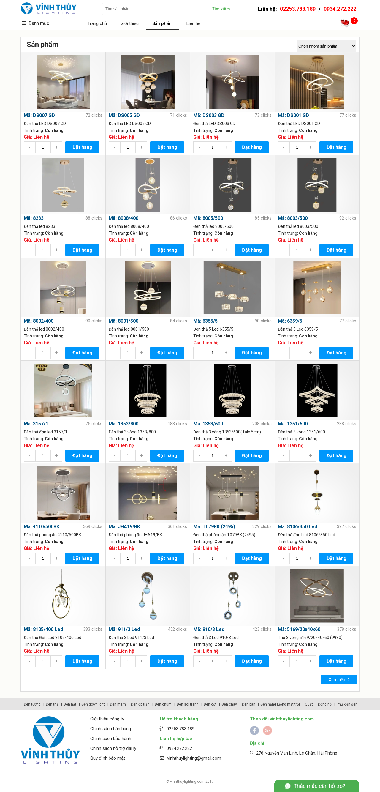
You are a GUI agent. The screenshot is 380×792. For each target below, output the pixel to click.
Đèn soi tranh (188, 704)
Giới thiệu (130, 23)
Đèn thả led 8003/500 (298, 226)
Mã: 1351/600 (293, 424)
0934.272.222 (340, 9)
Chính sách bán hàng (110, 728)
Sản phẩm (162, 23)
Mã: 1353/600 (208, 424)
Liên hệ (193, 23)
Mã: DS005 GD (124, 115)
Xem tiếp (339, 679)
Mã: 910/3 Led (208, 629)
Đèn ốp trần (140, 704)
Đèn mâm (118, 704)
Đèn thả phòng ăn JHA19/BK (135, 534)
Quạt (309, 704)
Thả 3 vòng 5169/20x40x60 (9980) (310, 637)
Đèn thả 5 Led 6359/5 (298, 329)
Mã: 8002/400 (38, 321)
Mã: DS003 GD (208, 115)
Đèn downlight (93, 704)
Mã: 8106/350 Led (297, 526)
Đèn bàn (248, 704)
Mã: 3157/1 (36, 424)
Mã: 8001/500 (123, 321)
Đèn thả (52, 704)
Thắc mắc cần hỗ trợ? (319, 786)
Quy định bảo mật (107, 758)
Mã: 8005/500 (208, 218)
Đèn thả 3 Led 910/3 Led (216, 637)
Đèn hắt (70, 704)
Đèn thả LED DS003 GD (214, 123)
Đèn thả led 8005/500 (213, 226)
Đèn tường (32, 704)
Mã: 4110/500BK (41, 526)
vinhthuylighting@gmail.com (194, 758)
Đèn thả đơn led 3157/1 (45, 432)
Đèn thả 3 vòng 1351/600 (301, 432)
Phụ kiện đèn (347, 704)
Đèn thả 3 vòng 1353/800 (132, 432)
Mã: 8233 (34, 218)
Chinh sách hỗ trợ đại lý (113, 748)
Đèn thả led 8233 (39, 226)
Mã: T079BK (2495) (214, 526)
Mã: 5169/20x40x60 (299, 629)
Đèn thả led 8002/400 (44, 329)
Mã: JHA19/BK (124, 526)
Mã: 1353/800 (123, 424)
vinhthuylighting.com (187, 782)
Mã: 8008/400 (123, 218)
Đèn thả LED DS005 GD (130, 123)
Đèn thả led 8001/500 (129, 329)
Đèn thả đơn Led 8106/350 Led (306, 534)
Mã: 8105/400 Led (43, 629)
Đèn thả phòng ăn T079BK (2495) (224, 534)
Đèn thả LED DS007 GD (45, 123)
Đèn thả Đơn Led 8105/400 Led (52, 637)
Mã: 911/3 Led (124, 629)
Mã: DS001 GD (293, 115)
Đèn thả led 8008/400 (129, 226)
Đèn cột (210, 704)
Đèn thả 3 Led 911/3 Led (131, 637)
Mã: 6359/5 (290, 321)
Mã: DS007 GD (39, 115)
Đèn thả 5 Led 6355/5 (213, 329)
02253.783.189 (298, 9)
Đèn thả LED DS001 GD (299, 123)
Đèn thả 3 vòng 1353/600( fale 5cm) (227, 432)
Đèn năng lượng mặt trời (280, 704)
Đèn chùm (163, 704)
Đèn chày (229, 704)
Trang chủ (97, 23)
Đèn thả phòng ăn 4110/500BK (52, 534)
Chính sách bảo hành (110, 738)
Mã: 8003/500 (293, 218)
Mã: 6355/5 (205, 321)
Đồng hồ (325, 704)
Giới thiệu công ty (107, 719)
